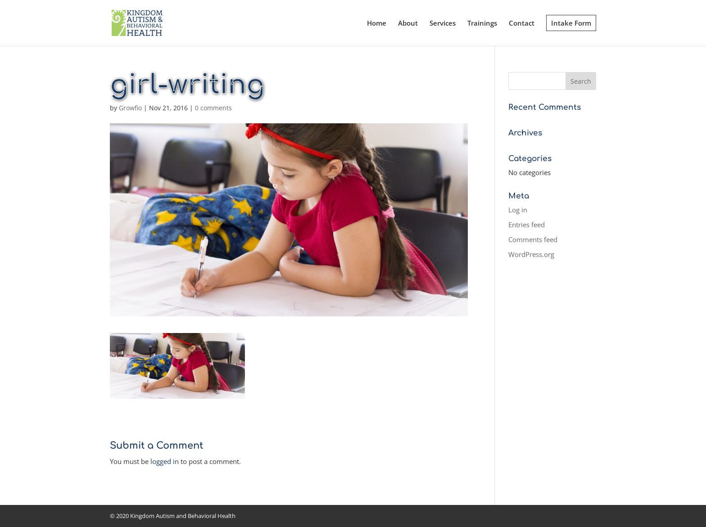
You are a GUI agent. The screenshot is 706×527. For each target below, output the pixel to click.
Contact (521, 23)
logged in (164, 461)
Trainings (482, 23)
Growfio (130, 108)
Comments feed (532, 239)
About (408, 23)
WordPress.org (531, 254)
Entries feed (526, 224)
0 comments (213, 108)
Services (443, 23)
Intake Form (571, 22)
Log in (517, 209)
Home (376, 23)
